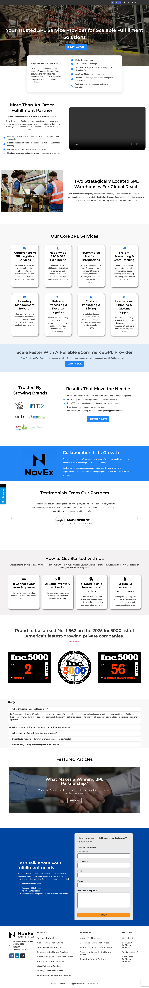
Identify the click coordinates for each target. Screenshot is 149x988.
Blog (123, 10)
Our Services (73, 10)
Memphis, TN (128, 938)
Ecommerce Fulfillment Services (52, 952)
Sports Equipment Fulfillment (94, 959)
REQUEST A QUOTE (74, 364)
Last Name (82, 861)
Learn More (74, 641)
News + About (111, 10)
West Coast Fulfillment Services (127, 959)
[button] (11, 518)
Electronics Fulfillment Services (94, 943)
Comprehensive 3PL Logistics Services (25, 256)
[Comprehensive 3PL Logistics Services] (25, 248)
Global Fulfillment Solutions (50, 943)
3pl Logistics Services (47, 938)
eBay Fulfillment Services (49, 966)
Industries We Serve (92, 10)
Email (80, 871)
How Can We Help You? (87, 891)
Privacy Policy (92, 984)
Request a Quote (136, 10)
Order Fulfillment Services (49, 947)
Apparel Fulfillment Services (93, 938)
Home (60, 10)
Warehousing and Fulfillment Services (55, 957)
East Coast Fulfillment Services (127, 945)
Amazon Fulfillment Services (50, 961)
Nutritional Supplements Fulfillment (97, 947)
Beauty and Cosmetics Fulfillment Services (96, 953)
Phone (80, 881)
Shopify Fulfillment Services (50, 971)
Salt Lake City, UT (130, 952)
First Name (82, 852)
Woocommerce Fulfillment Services (54, 975)
